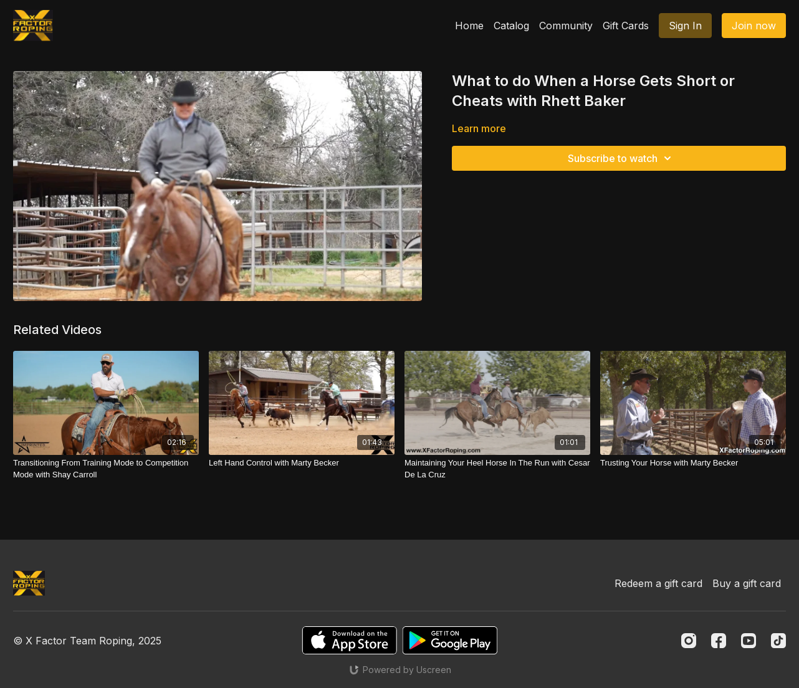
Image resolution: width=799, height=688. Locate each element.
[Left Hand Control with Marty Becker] (302, 463)
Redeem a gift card (658, 583)
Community (566, 25)
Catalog (511, 25)
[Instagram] (688, 640)
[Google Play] (450, 640)
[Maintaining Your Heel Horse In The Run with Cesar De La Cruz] (497, 469)
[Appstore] (349, 640)
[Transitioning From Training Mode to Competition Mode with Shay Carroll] (106, 469)
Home (469, 25)
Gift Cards (626, 25)
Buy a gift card (746, 583)
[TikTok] (778, 640)
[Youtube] (748, 640)
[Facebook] (718, 640)
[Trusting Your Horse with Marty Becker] (693, 463)
